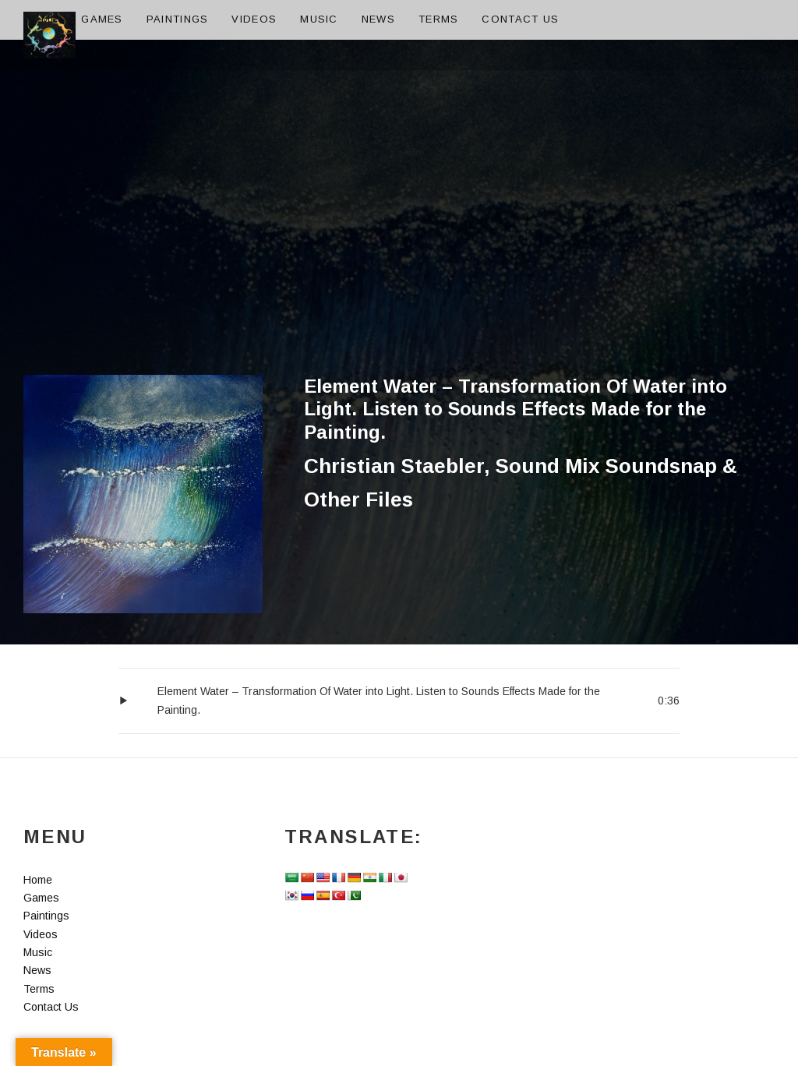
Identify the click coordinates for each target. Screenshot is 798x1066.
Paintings (178, 19)
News (378, 19)
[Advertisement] (399, 258)
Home (40, 19)
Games (102, 19)
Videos (254, 19)
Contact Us (520, 19)
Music (319, 19)
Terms (438, 19)
